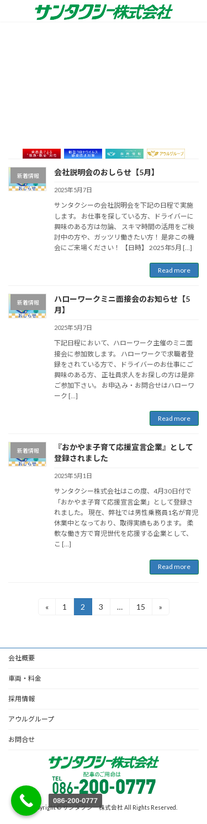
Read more (174, 270)
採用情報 (21, 699)
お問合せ (21, 739)
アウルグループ (31, 719)
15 (144, 606)
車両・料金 (24, 678)
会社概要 (21, 658)
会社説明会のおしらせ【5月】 (106, 172)
